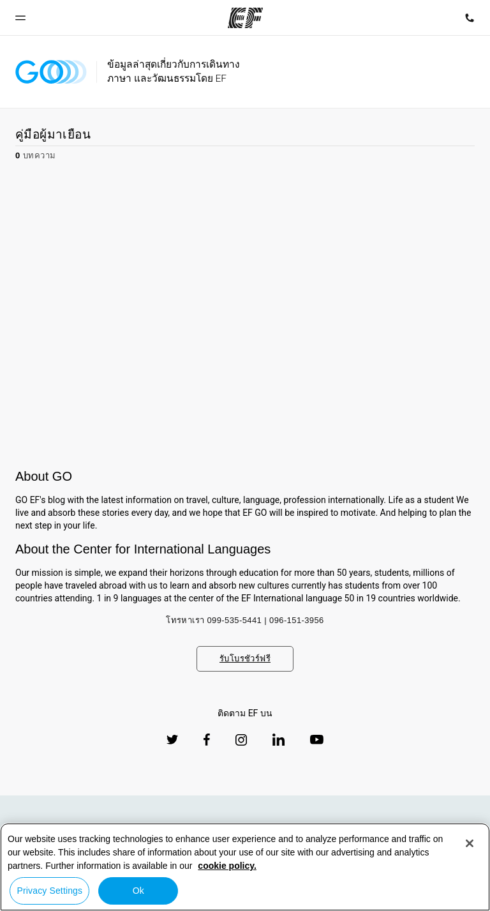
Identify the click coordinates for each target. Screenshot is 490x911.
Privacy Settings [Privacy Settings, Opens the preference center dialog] (50, 890)
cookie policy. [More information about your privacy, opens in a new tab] (227, 866)
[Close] (470, 843)
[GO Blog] (51, 72)
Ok (138, 890)
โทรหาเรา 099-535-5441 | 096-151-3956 (245, 620)
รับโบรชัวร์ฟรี (245, 658)
